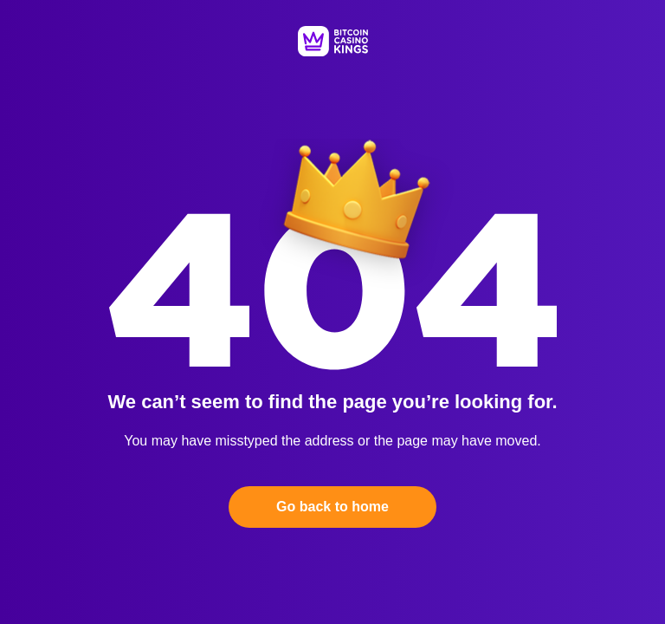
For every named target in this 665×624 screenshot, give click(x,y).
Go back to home (332, 506)
